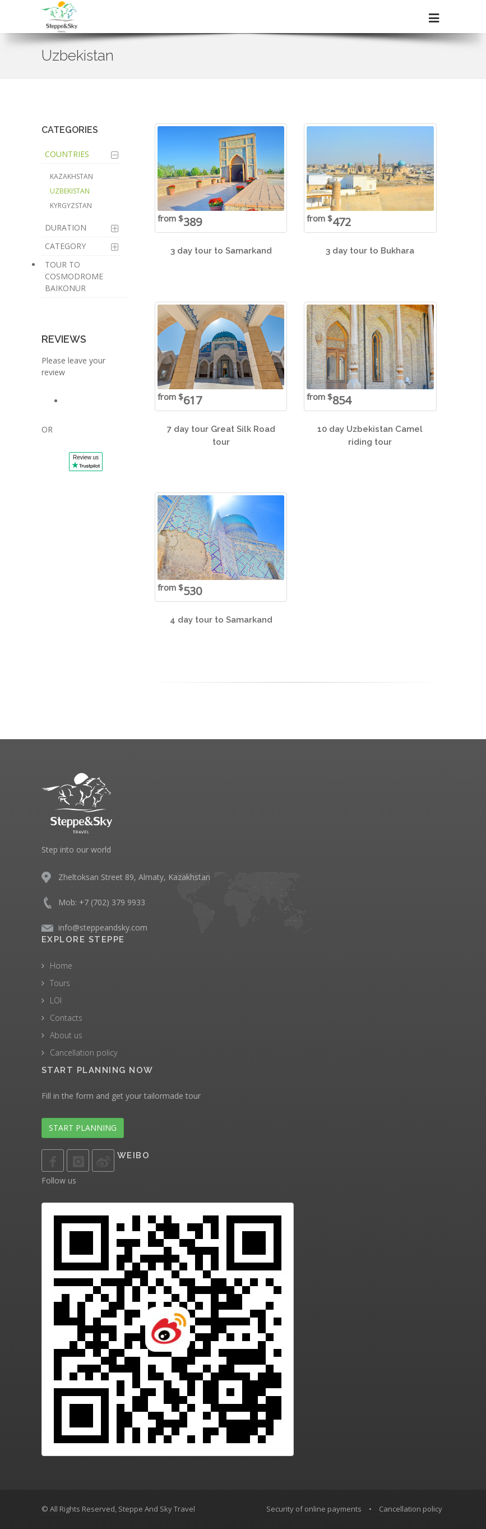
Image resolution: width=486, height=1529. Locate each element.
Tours (60, 983)
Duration (65, 227)
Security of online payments (314, 1509)
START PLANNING (83, 1127)
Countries (67, 154)
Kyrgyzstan (71, 205)
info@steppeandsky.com (102, 927)
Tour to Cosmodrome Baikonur (74, 276)
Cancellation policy (83, 1052)
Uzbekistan (70, 191)
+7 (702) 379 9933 (112, 902)
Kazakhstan (71, 176)
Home (61, 965)
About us (66, 1035)
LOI (56, 1000)
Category (65, 246)
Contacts (66, 1017)
